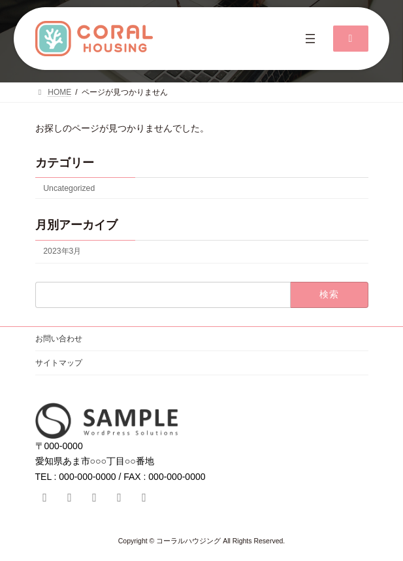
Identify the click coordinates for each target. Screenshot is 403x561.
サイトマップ (58, 362)
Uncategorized (69, 188)
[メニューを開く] (310, 38)
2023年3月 (62, 251)
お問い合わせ (58, 338)
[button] (350, 39)
